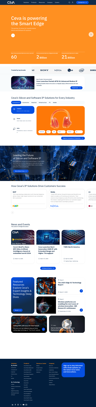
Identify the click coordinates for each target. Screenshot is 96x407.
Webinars (38, 372)
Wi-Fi (48, 132)
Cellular (12, 384)
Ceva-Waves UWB (27, 370)
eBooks (38, 365)
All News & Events (47, 268)
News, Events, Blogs (53, 372)
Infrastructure (43, 102)
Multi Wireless (60, 132)
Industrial (33, 102)
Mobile (55, 102)
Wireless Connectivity (15, 386)
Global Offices (52, 384)
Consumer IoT (16, 102)
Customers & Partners (53, 367)
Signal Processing (15, 390)
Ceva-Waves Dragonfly (28, 374)
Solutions (26, 2)
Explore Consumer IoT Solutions (72, 138)
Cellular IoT (69, 132)
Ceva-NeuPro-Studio (28, 400)
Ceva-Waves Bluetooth (28, 367)
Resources (42, 2)
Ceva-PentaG (26, 376)
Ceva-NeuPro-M (27, 395)
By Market (14, 365)
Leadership (51, 370)
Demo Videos (39, 370)
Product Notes (39, 367)
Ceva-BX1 (26, 385)
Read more (13, 35)
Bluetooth (42, 131)
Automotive (25, 102)
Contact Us (81, 2)
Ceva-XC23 (26, 382)
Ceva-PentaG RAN (27, 378)
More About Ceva (19, 171)
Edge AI (12, 388)
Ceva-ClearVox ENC (28, 389)
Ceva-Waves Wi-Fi (27, 372)
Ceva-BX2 (26, 387)
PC (50, 102)
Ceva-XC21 (26, 380)
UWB (54, 131)
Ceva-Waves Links (27, 365)
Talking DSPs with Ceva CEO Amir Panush (26, 326)
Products (33, 2)
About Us (51, 365)
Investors (51, 380)
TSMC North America (72, 247)
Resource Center (41, 363)
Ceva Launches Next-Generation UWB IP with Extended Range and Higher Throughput (47, 250)
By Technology (15, 382)
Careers (57, 2)
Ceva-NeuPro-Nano (28, 398)
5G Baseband (78, 132)
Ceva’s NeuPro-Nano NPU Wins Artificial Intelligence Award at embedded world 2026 (22, 250)
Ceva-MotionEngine (28, 391)
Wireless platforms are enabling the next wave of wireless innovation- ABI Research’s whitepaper (68, 305)
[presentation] (91, 34)
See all (16, 310)
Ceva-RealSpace (27, 393)
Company (49, 2)
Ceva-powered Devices (54, 378)
